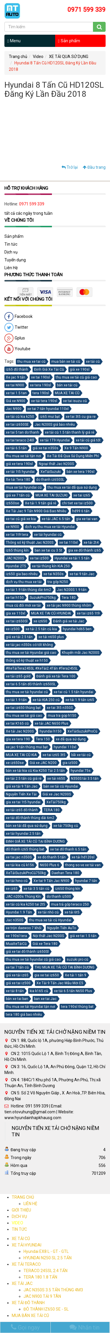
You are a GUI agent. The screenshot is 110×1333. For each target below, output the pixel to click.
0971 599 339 (31, 204)
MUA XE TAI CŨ (67, 393)
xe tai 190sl (40, 377)
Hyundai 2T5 (16, 566)
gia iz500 (69, 763)
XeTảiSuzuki (50, 472)
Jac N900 (13, 409)
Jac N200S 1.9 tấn (72, 590)
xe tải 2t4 (91, 542)
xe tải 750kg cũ (65, 826)
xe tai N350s (53, 574)
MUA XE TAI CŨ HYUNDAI (51, 613)
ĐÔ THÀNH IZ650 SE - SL (46, 1309)
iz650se (12, 503)
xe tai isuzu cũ (75, 401)
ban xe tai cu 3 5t (48, 550)
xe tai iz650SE (17, 424)
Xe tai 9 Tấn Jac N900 (51, 881)
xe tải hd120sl (83, 857)
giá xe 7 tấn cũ (18, 495)
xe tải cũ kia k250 (20, 417)
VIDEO (17, 1223)
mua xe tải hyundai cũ (24, 487)
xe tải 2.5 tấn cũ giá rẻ (23, 778)
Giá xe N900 (15, 401)
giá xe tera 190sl (19, 464)
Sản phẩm (69, 40)
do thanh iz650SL (50, 480)
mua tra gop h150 (62, 716)
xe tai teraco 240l (20, 440)
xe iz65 (12, 889)
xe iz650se (15, 763)
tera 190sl (41, 393)
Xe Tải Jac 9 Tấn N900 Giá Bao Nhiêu (36, 511)
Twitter (16, 327)
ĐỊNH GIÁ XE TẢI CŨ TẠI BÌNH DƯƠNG (35, 841)
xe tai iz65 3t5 (54, 755)
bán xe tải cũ (67, 385)
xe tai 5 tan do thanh (22, 432)
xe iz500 (13, 629)
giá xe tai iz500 (18, 983)
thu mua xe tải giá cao (24, 716)
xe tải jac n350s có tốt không (29, 645)
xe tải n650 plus (51, 637)
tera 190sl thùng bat (77, 1007)
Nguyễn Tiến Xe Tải (21, 794)
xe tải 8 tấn (15, 991)
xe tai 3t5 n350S (60, 708)
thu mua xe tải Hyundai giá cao (31, 653)
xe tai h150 (15, 598)
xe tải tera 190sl (44, 401)
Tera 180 (69, 598)
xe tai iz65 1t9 (88, 613)
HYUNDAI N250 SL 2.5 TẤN (47, 1257)
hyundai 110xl (65, 747)
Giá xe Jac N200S (57, 794)
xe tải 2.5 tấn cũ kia (41, 629)
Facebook (18, 316)
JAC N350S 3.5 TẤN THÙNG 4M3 (53, 1290)
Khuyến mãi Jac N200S (80, 653)
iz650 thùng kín (67, 889)
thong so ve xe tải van (83, 865)
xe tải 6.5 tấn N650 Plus (73, 991)
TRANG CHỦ (23, 1197)
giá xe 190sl (79, 369)
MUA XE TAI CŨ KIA (21, 755)
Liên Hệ (11, 267)
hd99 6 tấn (80, 511)
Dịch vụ (11, 252)
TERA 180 (52, 810)
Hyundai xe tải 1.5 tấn (72, 558)
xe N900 (12, 527)
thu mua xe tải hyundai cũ (27, 692)
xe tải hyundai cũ (48, 535)
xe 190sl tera (16, 936)
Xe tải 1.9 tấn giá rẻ (40, 503)
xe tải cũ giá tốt (88, 440)
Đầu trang (94, 167)
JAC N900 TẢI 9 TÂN (42, 1296)
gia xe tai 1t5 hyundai (23, 802)
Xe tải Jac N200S (20, 731)
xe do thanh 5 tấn (52, 857)
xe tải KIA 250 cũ (46, 700)
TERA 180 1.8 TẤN (40, 1277)
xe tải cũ (93, 362)
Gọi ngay (25, 1327)
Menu (14, 40)
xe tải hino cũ (17, 881)
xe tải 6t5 (72, 912)
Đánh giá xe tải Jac (68, 621)
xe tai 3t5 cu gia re (81, 417)
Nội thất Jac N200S (48, 936)
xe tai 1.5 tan (16, 393)
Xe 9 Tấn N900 (76, 448)
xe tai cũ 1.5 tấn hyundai (73, 692)
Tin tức (10, 244)
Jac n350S (14, 920)
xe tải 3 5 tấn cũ (36, 889)
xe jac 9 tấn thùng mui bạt (27, 747)
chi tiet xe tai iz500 (77, 503)
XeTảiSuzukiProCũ (82, 731)
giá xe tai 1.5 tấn (83, 936)
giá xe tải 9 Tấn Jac (22, 786)
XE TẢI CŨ (21, 1238)
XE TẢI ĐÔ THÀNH (28, 1302)
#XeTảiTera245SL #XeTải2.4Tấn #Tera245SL (42, 668)
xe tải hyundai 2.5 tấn (23, 834)
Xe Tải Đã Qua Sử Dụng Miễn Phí (73, 456)
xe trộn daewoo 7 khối (23, 928)
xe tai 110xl (68, 542)
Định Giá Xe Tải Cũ (49, 369)
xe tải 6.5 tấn (16, 448)
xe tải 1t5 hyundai (20, 472)
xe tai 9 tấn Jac (82, 574)
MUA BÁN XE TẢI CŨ (30, 1315)
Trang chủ (18, 56)
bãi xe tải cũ (81, 755)
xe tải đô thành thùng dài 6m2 (30, 818)
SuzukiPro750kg (43, 598)
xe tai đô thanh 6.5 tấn (68, 849)
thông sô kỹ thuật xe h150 (27, 660)
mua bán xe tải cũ (65, 362)
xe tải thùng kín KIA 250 (51, 566)
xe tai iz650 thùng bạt (23, 708)
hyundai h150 (51, 731)
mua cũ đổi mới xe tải (23, 605)
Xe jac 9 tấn (15, 377)
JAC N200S (15, 558)
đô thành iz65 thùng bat (25, 849)
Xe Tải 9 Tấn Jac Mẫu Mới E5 (59, 983)
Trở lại (70, 167)
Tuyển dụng (15, 260)
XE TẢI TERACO (26, 1264)
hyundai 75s (81, 771)
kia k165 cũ (39, 991)
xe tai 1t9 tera (17, 535)
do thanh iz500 (59, 896)
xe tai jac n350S (19, 857)
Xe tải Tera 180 (18, 480)
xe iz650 (40, 621)
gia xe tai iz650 (46, 975)
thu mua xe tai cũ (31, 362)
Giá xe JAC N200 (43, 763)
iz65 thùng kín (17, 550)
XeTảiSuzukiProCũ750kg (26, 873)
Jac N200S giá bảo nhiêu (55, 424)
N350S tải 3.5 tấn (85, 778)
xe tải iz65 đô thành (22, 810)
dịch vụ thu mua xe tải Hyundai (50, 527)
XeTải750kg (56, 802)
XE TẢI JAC (22, 1283)
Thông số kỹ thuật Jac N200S (29, 542)
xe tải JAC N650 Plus (51, 723)
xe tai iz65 (81, 495)
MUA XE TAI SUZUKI (51, 495)
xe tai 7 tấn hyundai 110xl (48, 409)
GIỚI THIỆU (21, 1210)
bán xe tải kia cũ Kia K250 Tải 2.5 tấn (35, 771)
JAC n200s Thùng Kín (23, 896)
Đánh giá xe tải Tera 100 (55, 676)
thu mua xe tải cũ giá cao (76, 377)
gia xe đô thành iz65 (84, 550)
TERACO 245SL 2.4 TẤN (45, 1270)
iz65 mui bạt (50, 417)
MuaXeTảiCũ (16, 944)
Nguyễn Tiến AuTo (61, 928)
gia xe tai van (86, 519)
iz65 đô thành (17, 369)
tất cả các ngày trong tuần (28, 213)
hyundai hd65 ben (77, 629)
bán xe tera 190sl (80, 472)
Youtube (17, 349)
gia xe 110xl (15, 613)
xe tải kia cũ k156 (20, 865)
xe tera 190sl (40, 385)
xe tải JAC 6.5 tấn (56, 519)
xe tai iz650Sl (17, 621)
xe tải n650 (56, 778)
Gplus (14, 338)
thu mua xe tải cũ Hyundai (50, 920)
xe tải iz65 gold (18, 676)
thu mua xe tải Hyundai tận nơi (30, 1007)
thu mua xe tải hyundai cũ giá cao (33, 959)
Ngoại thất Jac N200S (56, 464)
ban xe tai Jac (45, 999)
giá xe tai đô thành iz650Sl (27, 952)
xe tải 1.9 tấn (16, 700)
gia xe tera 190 (18, 739)
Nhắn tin (84, 1327)
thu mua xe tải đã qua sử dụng (72, 487)
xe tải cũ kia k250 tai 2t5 (25, 904)
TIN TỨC (19, 1229)
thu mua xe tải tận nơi (23, 456)
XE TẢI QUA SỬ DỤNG (68, 56)
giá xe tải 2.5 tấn (19, 637)
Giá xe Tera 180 (45, 944)
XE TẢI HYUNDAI (26, 1245)
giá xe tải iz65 (17, 975)
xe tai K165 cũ (17, 723)
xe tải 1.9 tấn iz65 (79, 700)
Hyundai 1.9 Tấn (19, 912)
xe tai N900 (15, 385)
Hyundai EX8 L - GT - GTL (46, 1251)
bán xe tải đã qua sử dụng (27, 826)
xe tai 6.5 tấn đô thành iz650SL (31, 684)
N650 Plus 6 (49, 865)
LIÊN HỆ (30, 1203)
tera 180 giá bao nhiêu (24, 1014)
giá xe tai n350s (45, 448)
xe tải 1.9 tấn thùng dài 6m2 (28, 590)
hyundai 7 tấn (86, 881)
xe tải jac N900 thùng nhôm (69, 605)
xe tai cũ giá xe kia (21, 519)
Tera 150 (43, 739)
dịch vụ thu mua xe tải (24, 582)
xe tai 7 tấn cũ (17, 967)
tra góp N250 (58, 582)
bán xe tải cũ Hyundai (60, 786)
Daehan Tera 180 (65, 873)
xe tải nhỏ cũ (48, 912)
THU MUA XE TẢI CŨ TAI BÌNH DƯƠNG (64, 967)
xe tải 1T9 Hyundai (55, 440)
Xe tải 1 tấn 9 (75, 975)
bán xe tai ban (17, 999)
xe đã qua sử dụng (71, 739)
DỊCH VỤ (19, 1216)
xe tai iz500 (39, 558)
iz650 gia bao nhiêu (22, 574)
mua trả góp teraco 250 (70, 904)
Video (38, 56)
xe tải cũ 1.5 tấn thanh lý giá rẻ (69, 432)
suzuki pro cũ (77, 959)
